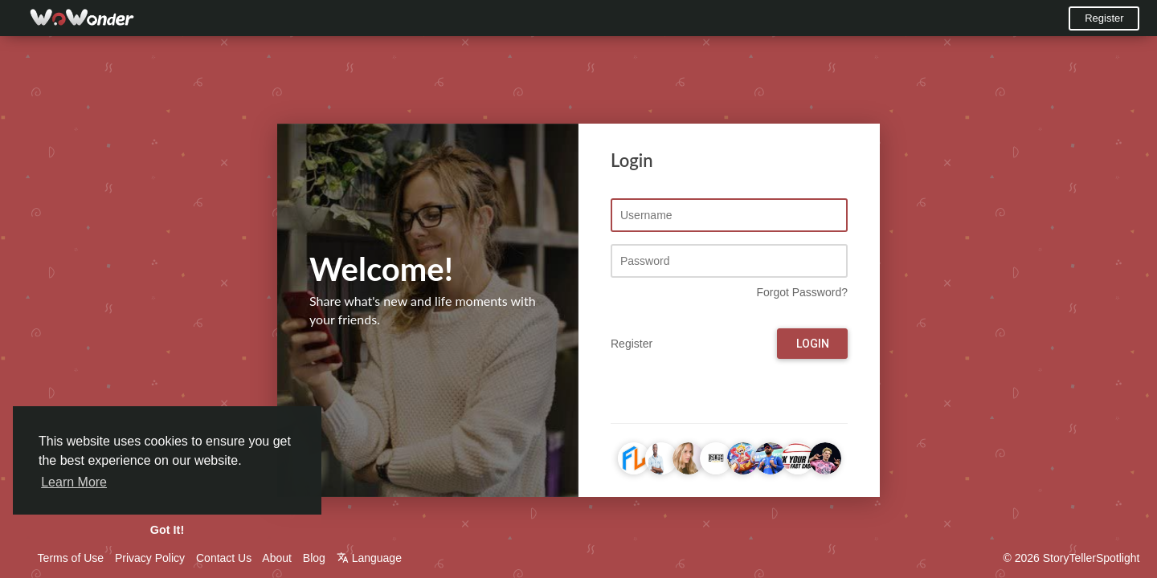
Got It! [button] (167, 529)
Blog (314, 558)
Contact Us (223, 558)
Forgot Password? (802, 293)
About (277, 558)
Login (812, 344)
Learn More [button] (74, 482)
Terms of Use (71, 558)
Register (1104, 18)
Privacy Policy (150, 558)
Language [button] (369, 558)
